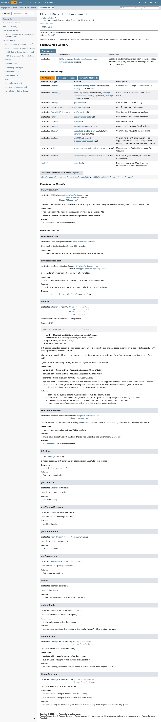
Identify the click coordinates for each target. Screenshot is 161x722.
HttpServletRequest (83, 59)
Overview (5, 3)
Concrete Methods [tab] (88, 78)
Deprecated (29, 3)
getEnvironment (81, 107)
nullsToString (80, 131)
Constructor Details (10, 31)
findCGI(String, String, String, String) (19, 52)
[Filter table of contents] (22, 13)
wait (115, 177)
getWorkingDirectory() (14, 68)
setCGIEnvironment (82, 138)
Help (51, 3)
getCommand (79, 103)
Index (37, 3)
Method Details (9, 40)
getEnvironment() (12, 71)
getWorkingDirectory (83, 117)
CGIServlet (31, 8)
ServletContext (66, 62)
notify (95, 177)
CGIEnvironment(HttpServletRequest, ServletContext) (20, 35)
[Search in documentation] (139, 7)
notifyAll (105, 177)
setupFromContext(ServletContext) (19, 44)
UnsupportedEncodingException (90, 269)
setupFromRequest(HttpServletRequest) (21, 48)
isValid (77, 122)
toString (78, 163)
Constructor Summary (11, 23)
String (54, 86)
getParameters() (11, 75)
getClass (74, 177)
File (53, 117)
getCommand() (11, 64)
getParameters (80, 112)
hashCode (85, 177)
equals (52, 177)
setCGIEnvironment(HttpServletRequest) (21, 56)
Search (45, 3)
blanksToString (81, 86)
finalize (62, 177)
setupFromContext (82, 148)
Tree (20, 3)
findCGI (77, 93)
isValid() (8, 79)
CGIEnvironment (46, 8)
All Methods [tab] (48, 78)
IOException (71, 200)
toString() (8, 60)
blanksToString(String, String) (16, 91)
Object (51, 35)
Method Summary (10, 27)
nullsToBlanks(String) (13, 83)
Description (8, 19)
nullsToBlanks (80, 126)
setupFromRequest (82, 156)
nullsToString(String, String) (16, 87)
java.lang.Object (47, 18)
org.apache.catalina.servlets (12, 8)
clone (43, 177)
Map (52, 107)
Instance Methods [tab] (66, 78)
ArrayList (55, 112)
